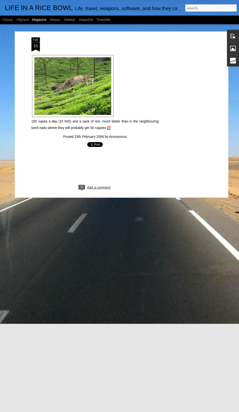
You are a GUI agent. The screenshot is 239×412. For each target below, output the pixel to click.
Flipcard (23, 20)
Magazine (39, 20)
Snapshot (86, 20)
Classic (7, 20)
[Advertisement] (185, 113)
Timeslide (103, 20)
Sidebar (69, 20)
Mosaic (55, 20)
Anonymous (118, 137)
